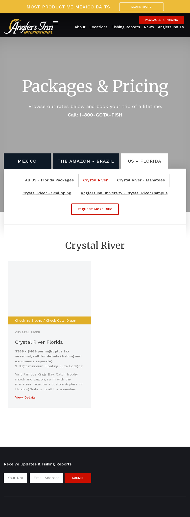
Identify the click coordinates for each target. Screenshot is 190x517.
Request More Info (95, 209)
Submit (78, 478)
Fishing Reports (126, 27)
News (149, 27)
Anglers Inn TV (171, 27)
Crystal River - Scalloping (47, 193)
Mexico (27, 161)
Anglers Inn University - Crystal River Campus (124, 193)
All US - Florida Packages (49, 180)
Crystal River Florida (39, 342)
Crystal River (95, 180)
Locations (99, 27)
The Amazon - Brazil (86, 161)
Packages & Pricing (161, 20)
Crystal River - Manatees (141, 180)
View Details (25, 397)
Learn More (141, 6)
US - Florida (144, 161)
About (80, 27)
